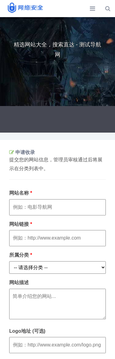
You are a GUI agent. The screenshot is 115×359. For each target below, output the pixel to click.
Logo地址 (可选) (27, 331)
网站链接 (20, 224)
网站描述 (19, 282)
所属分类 (20, 255)
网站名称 (20, 193)
